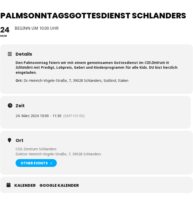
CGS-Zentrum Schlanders (36, 149)
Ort (19, 140)
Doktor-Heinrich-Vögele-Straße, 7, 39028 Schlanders (58, 154)
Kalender (25, 185)
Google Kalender (59, 185)
